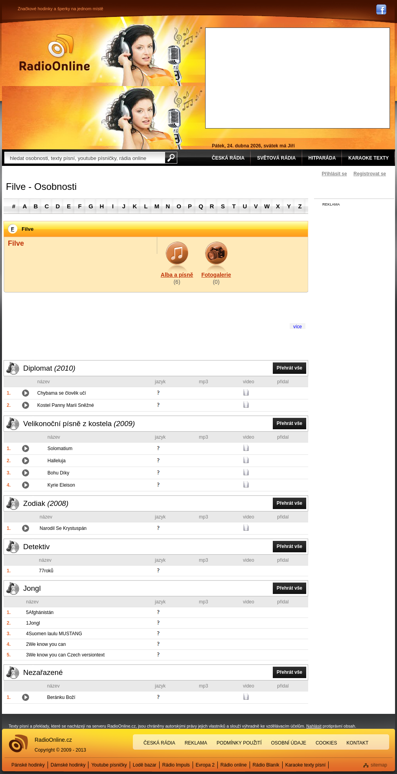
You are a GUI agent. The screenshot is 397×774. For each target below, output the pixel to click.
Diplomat (49, 368)
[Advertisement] (269, 77)
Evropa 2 (205, 765)
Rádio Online (54, 52)
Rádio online (234, 765)
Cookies (326, 743)
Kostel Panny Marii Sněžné (65, 405)
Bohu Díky (58, 473)
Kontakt (358, 743)
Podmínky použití (239, 743)
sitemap (379, 765)
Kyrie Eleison (61, 485)
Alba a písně (177, 275)
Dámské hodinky (68, 765)
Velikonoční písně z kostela (79, 423)
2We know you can (46, 644)
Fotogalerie (216, 275)
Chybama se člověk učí (61, 393)
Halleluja (57, 460)
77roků (46, 571)
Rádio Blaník (266, 765)
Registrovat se (369, 173)
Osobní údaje (288, 743)
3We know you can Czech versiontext (65, 655)
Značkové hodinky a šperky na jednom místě (60, 8)
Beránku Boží (61, 697)
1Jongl (33, 623)
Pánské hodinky (28, 765)
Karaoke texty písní (305, 765)
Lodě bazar (144, 765)
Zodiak (45, 503)
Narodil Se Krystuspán (63, 528)
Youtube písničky (109, 765)
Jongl (32, 588)
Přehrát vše (289, 368)
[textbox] (84, 158)
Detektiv (36, 546)
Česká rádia (159, 743)
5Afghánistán (39, 612)
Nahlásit (314, 726)
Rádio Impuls (176, 765)
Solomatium (60, 448)
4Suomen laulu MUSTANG (54, 633)
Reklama (196, 743)
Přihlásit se (334, 173)
